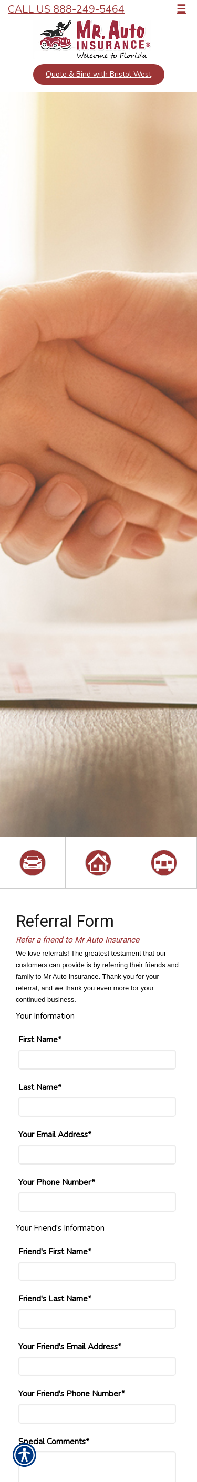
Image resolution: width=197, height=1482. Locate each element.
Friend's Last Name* (54, 1298)
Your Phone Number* (56, 1182)
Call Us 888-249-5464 (66, 9)
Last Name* (39, 1087)
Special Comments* (53, 1441)
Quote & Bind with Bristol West (98, 74)
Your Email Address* (54, 1134)
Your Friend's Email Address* (69, 1346)
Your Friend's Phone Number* (71, 1393)
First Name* (39, 1039)
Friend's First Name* (54, 1251)
